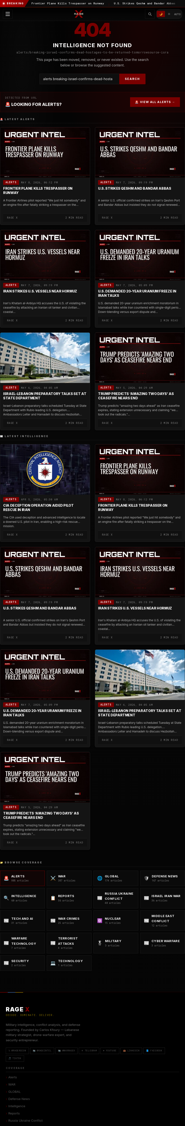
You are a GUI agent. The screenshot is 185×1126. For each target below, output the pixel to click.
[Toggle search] (150, 14)
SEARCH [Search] (132, 79)
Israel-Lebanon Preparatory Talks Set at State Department (44, 396)
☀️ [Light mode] (169, 14)
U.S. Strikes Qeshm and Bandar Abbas (134, 189)
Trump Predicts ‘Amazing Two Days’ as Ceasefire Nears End (136, 396)
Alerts (11, 182)
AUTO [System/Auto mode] (177, 14)
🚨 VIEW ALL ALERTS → (155, 102)
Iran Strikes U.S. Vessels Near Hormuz (40, 291)
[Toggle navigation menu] (8, 14)
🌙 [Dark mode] (161, 14)
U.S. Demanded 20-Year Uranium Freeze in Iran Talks (137, 293)
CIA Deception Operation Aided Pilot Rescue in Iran (38, 508)
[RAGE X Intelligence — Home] (78, 14)
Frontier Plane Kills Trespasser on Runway (38, 191)
